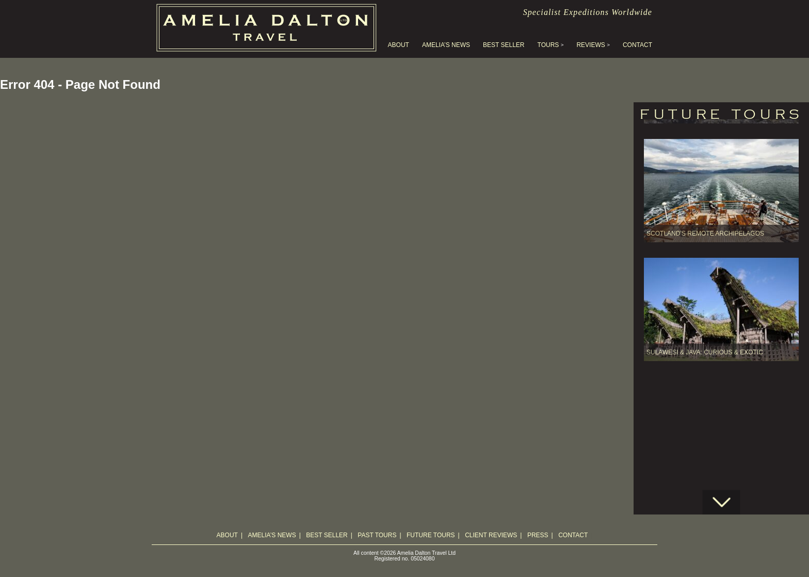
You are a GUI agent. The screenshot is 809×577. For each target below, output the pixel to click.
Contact (637, 45)
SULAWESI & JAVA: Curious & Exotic (704, 312)
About (398, 45)
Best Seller (503, 45)
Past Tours (377, 535)
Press (537, 535)
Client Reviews (491, 535)
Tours (548, 45)
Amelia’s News (446, 45)
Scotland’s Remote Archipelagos (705, 193)
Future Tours (431, 535)
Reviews (590, 45)
